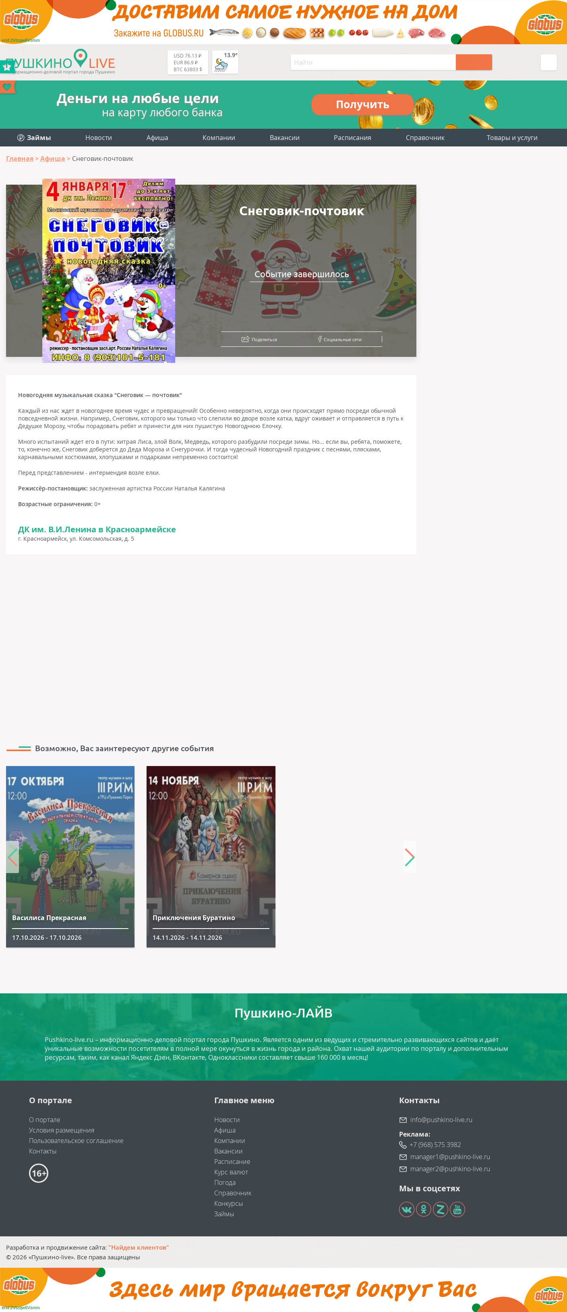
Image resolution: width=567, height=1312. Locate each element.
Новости (98, 137)
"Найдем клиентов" (138, 1247)
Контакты (43, 1151)
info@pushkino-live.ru (441, 1119)
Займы (224, 1213)
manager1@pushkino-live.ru (450, 1156)
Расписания (352, 137)
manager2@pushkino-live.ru (450, 1168)
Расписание (232, 1161)
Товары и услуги (512, 137)
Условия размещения (61, 1130)
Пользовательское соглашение (76, 1140)
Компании (219, 137)
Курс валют (231, 1172)
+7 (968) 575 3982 (435, 1144)
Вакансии (285, 137)
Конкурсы (228, 1203)
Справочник (425, 137)
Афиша (157, 137)
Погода (225, 1182)
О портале (44, 1119)
